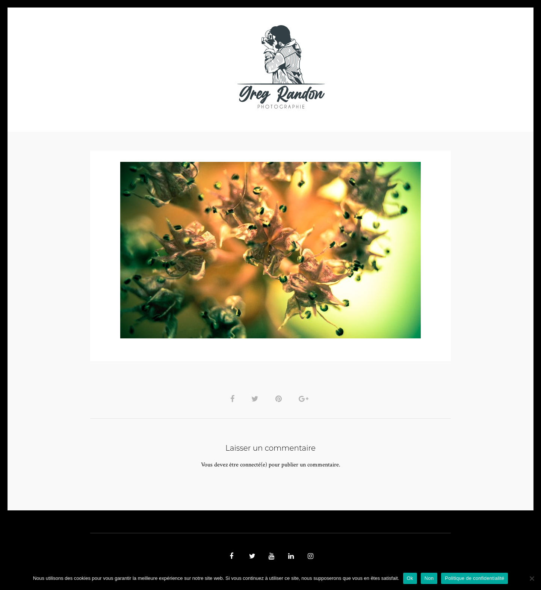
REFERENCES (400, 66)
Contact (357, 66)
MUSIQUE (211, 66)
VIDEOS (175, 66)
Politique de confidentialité (474, 578)
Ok (410, 578)
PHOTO (138, 66)
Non (429, 578)
